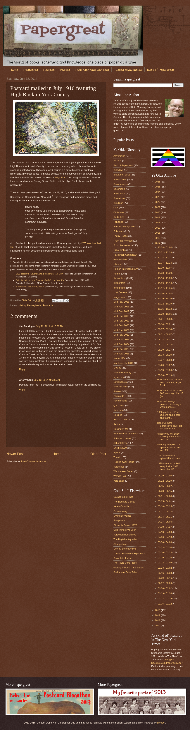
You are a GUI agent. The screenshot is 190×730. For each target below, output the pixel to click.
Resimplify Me (120, 429)
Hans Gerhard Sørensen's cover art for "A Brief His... (169, 425)
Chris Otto (27, 300)
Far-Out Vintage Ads (124, 226)
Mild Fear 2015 (121, 301)
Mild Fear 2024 (121, 344)
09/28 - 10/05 (165, 313)
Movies (117, 367)
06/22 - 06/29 (165, 480)
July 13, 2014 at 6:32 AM (47, 380)
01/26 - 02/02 (165, 588)
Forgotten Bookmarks (124, 534)
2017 (158, 227)
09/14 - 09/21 (165, 324)
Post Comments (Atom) (33, 461)
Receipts (118, 410)
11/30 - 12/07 (165, 267)
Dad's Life (118, 217)
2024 (158, 191)
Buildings (118, 203)
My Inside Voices (122, 515)
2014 (158, 243)
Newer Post (15, 454)
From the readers (122, 245)
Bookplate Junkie (122, 558)
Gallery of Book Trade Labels (128, 567)
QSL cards (119, 405)
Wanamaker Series (123, 471)
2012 (158, 615)
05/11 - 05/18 (165, 511)
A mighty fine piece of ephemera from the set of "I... (168, 447)
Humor (117, 273)
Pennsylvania (34, 305)
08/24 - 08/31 (165, 339)
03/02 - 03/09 (165, 562)
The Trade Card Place (125, 562)
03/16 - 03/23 (165, 552)
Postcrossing (120, 400)
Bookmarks (119, 188)
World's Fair (119, 476)
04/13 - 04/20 (165, 532)
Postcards (30, 69)
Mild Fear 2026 (121, 353)
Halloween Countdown (125, 254)
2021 (158, 207)
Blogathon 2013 (121, 174)
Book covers (120, 179)
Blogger (161, 722)
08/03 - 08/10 (165, 354)
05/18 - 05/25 (165, 506)
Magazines (119, 297)
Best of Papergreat (123, 165)
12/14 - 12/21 (165, 257)
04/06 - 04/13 (165, 537)
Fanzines (118, 221)
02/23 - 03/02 (165, 567)
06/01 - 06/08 (165, 496)
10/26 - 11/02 (165, 293)
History (22, 305)
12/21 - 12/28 (165, 252)
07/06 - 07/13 (165, 375)
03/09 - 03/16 (165, 557)
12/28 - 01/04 (165, 247)
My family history (122, 372)
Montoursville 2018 (123, 363)
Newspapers (120, 382)
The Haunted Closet (124, 501)
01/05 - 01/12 (165, 603)
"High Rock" (61, 177)
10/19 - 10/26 (165, 298)
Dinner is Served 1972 (125, 525)
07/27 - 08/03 (165, 360)
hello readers (120, 259)
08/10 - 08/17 (165, 349)
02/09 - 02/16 (165, 578)
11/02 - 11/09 (165, 288)
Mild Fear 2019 (121, 320)
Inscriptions (119, 287)
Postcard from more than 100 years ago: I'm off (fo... (170, 393)
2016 (158, 232)
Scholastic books (122, 438)
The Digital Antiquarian (125, 539)
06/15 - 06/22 (165, 486)
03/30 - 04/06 (165, 542)
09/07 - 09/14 (165, 329)
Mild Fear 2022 (121, 334)
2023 (158, 197)
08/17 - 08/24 (165, 344)
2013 (158, 610)
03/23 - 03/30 (165, 547)
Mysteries (118, 377)
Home (14, 69)
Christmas (118, 212)
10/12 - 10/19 (165, 303)
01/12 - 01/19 (165, 598)
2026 (158, 181)
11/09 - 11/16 (165, 283)
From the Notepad (123, 240)
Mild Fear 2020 (121, 325)
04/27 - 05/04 (165, 521)
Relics (116, 424)
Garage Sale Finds (123, 496)
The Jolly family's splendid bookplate (168, 457)
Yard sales (119, 480)
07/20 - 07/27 (165, 365)
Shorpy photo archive (124, 548)
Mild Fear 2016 (121, 306)
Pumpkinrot (119, 520)
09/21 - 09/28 (165, 319)
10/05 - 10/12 (165, 308)
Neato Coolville (121, 506)
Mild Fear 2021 (121, 330)
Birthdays (118, 170)
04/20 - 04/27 (165, 526)
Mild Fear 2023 (121, 339)
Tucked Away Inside (128, 69)
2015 (158, 238)
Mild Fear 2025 (121, 349)
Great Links (119, 250)
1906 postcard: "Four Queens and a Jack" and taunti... (169, 415)
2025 (158, 186)
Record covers (121, 419)
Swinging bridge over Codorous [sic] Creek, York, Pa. (39, 280)
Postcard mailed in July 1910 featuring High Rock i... (169, 382)
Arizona (117, 160)
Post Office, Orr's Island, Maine (29, 286)
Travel (116, 457)
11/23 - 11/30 (165, 273)
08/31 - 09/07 (165, 334)
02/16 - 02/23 (165, 573)
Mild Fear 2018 (121, 316)
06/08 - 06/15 (165, 491)
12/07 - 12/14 (165, 262)
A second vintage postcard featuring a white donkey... (169, 404)
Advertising (119, 156)
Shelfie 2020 (120, 447)
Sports (116, 452)
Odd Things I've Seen (124, 529)
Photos (65, 69)
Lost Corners (120, 292)
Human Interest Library (125, 268)
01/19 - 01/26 (165, 593)
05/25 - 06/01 (165, 501)
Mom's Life (119, 358)
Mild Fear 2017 (121, 311)
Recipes (49, 69)
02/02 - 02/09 (165, 583)
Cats (115, 207)
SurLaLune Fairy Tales (125, 572)
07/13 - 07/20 (165, 370)
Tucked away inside (123, 462)
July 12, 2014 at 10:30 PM (49, 326)
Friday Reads (120, 236)
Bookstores (119, 198)
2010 (158, 625)
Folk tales (118, 231)
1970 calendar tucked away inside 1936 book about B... (168, 466)
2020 (158, 212)
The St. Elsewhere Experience (129, 553)
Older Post (98, 454)
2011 (158, 620)
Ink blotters (119, 283)
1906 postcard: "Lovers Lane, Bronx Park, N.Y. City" (39, 274)
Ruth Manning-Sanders (92, 69)
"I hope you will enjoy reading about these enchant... (169, 436)
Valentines (118, 466)
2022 (158, 202)
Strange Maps (120, 544)
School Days (120, 443)
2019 (158, 217)
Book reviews (120, 184)
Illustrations (119, 278)
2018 (158, 222)
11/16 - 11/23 (165, 278)
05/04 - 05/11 (165, 516)
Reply (22, 369)
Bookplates (119, 193)
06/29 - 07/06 (165, 475)
